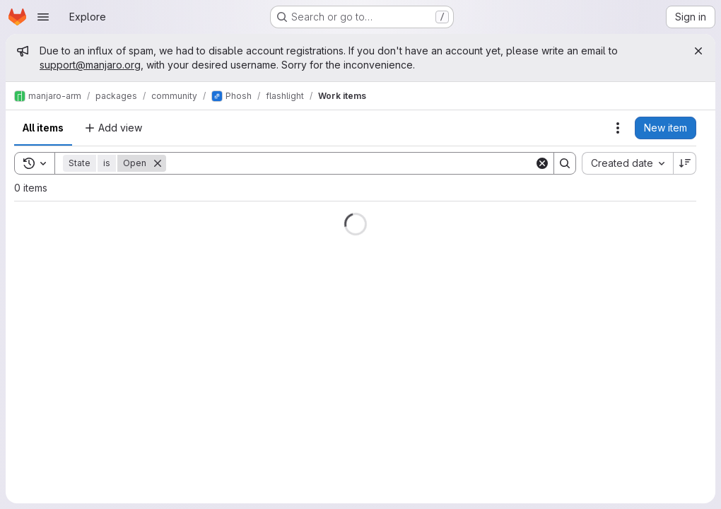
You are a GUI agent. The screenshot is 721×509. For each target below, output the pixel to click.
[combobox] (627, 163)
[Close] (698, 50)
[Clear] (542, 163)
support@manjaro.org (90, 65)
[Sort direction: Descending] (685, 163)
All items (43, 128)
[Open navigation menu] (43, 17)
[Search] (350, 163)
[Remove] (157, 163)
